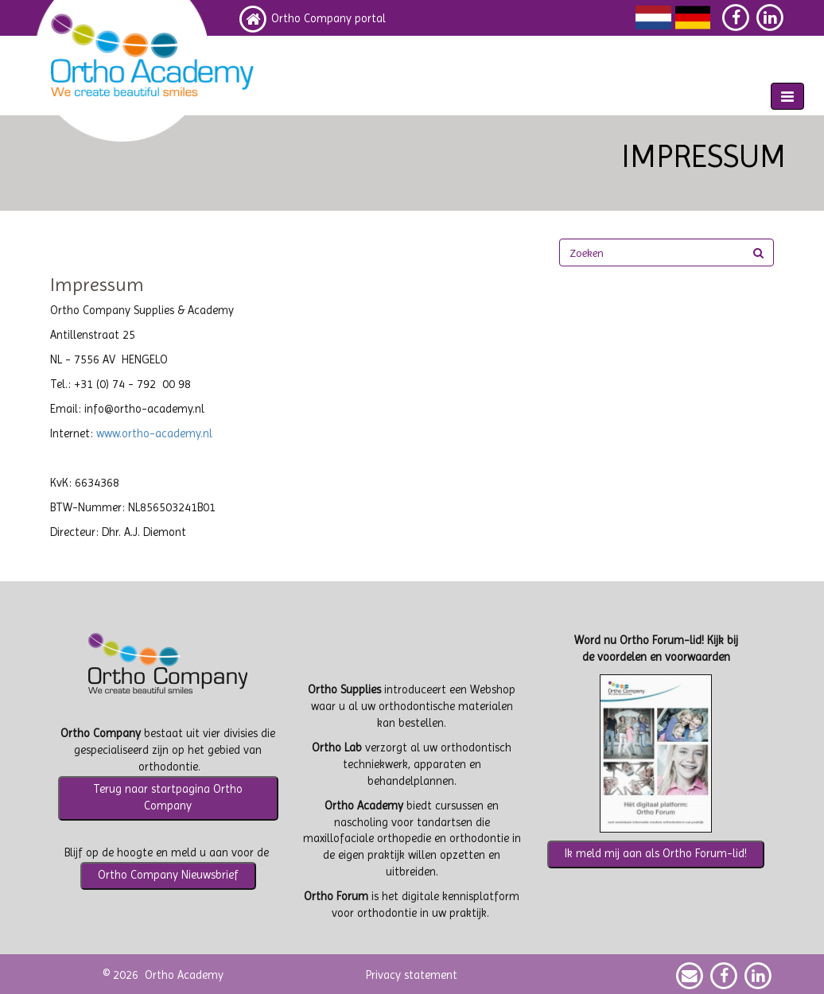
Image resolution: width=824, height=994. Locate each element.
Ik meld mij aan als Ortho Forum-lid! (656, 853)
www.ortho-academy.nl (154, 434)
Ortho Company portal (328, 18)
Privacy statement (411, 975)
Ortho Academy (184, 975)
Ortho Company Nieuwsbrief (168, 875)
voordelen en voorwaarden (663, 657)
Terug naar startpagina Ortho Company (168, 797)
